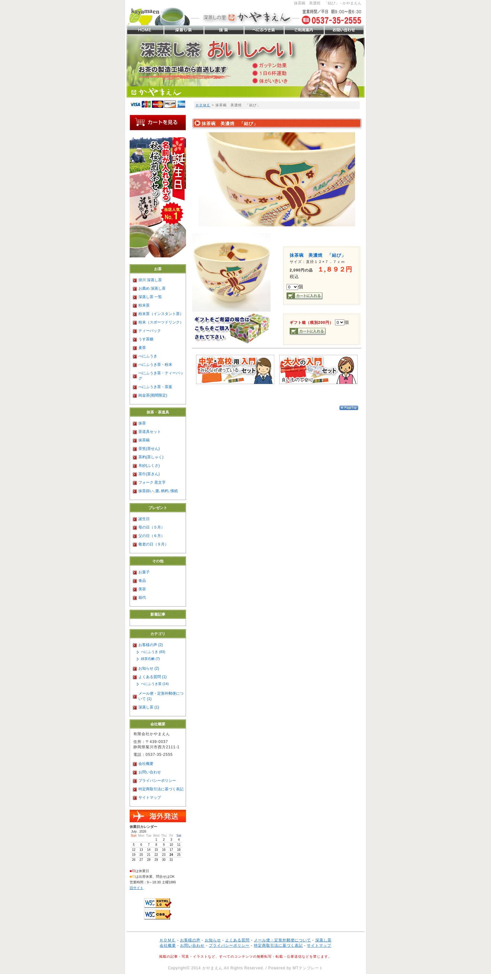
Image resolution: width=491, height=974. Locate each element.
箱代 (142, 597)
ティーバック (149, 331)
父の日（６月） (151, 536)
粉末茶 (144, 305)
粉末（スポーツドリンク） (160, 322)
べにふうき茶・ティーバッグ (160, 376)
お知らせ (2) (148, 668)
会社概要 (145, 763)
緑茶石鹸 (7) (150, 659)
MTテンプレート (307, 968)
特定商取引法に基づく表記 (160, 789)
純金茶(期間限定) (152, 395)
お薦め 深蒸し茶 (152, 288)
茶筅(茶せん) (149, 448)
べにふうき (147, 356)
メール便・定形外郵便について (282, 940)
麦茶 (142, 347)
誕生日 (144, 519)
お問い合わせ (149, 772)
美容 (142, 589)
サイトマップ (149, 797)
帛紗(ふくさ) (149, 465)
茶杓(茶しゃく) (150, 457)
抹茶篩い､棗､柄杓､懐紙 (158, 491)
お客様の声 (190, 940)
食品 (142, 580)
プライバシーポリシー (157, 780)
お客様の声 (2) (150, 645)
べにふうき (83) (153, 652)
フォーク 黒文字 (152, 482)
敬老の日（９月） (153, 544)
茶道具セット (149, 431)
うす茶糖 (145, 339)
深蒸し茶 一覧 (150, 297)
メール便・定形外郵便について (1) (160, 696)
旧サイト (136, 888)
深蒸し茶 (323, 940)
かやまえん (212, 968)
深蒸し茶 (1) (148, 707)
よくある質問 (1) (152, 677)
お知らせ (213, 940)
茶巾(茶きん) (149, 474)
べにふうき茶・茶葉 (155, 387)
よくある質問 (237, 940)
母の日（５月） (151, 527)
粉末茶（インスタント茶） (160, 314)
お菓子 (144, 572)
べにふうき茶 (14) (155, 684)
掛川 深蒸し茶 (150, 280)
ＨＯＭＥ (202, 105)
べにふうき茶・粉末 (155, 364)
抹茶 (142, 423)
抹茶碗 (144, 440)
